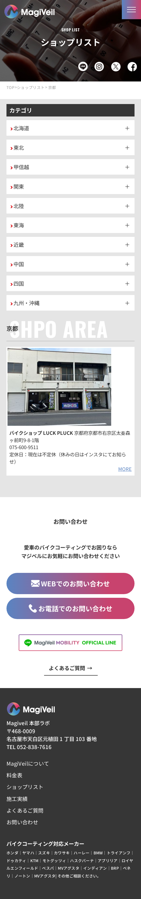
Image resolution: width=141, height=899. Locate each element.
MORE (125, 468)
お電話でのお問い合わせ (70, 608)
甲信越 (21, 167)
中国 (18, 264)
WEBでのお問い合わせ (70, 583)
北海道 (21, 128)
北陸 (18, 206)
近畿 (18, 244)
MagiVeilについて (27, 763)
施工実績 (16, 798)
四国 (18, 283)
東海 (18, 225)
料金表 (14, 775)
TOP (10, 88)
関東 (18, 186)
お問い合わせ (22, 822)
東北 (18, 147)
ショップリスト (31, 88)
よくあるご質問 (70, 668)
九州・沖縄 (26, 303)
